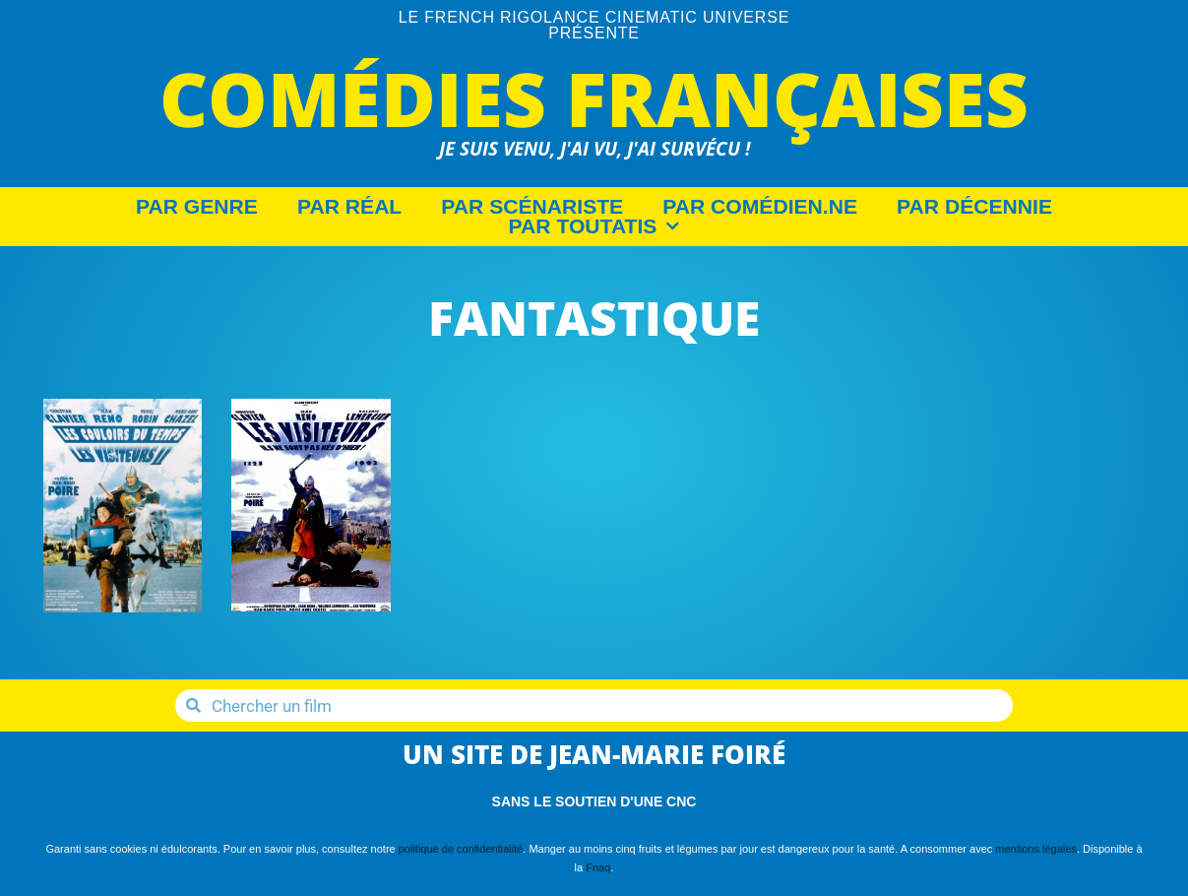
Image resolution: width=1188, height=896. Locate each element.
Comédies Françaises (594, 98)
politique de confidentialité (461, 849)
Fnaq (598, 867)
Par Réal (349, 207)
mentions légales (1036, 849)
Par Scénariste (532, 207)
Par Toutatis (594, 226)
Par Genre (197, 207)
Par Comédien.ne (759, 207)
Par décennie (974, 207)
